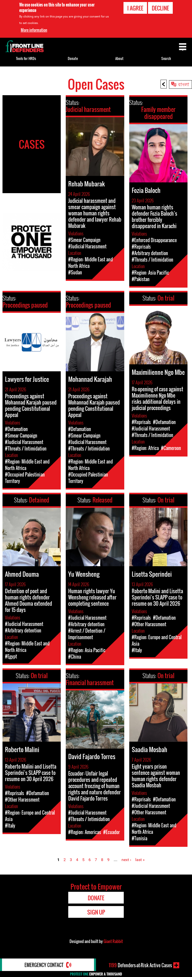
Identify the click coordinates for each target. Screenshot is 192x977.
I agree (135, 8)
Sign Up (96, 912)
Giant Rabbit (113, 941)
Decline (160, 8)
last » (140, 859)
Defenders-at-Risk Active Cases (140, 965)
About (119, 58)
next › (126, 859)
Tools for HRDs (26, 58)
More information (34, 30)
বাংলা (183, 83)
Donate (73, 58)
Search (166, 58)
